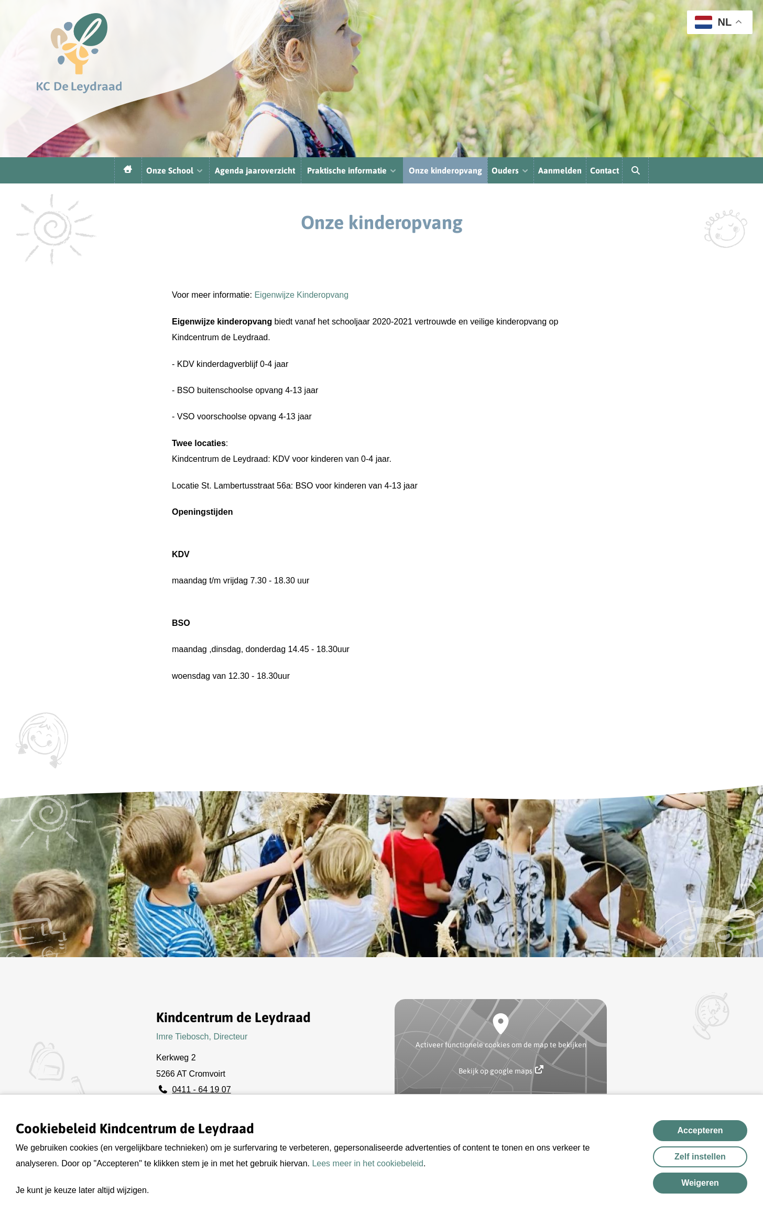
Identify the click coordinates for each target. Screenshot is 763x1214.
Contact (604, 170)
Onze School (175, 170)
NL (713, 22)
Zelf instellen (700, 1156)
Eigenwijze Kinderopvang (301, 294)
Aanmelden (560, 170)
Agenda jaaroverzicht (255, 170)
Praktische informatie (352, 170)
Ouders (510, 170)
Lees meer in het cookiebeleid (367, 1163)
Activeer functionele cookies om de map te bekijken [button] (501, 1044)
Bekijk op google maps (501, 1070)
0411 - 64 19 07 (201, 1089)
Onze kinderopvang (445, 170)
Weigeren (700, 1182)
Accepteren (700, 1130)
